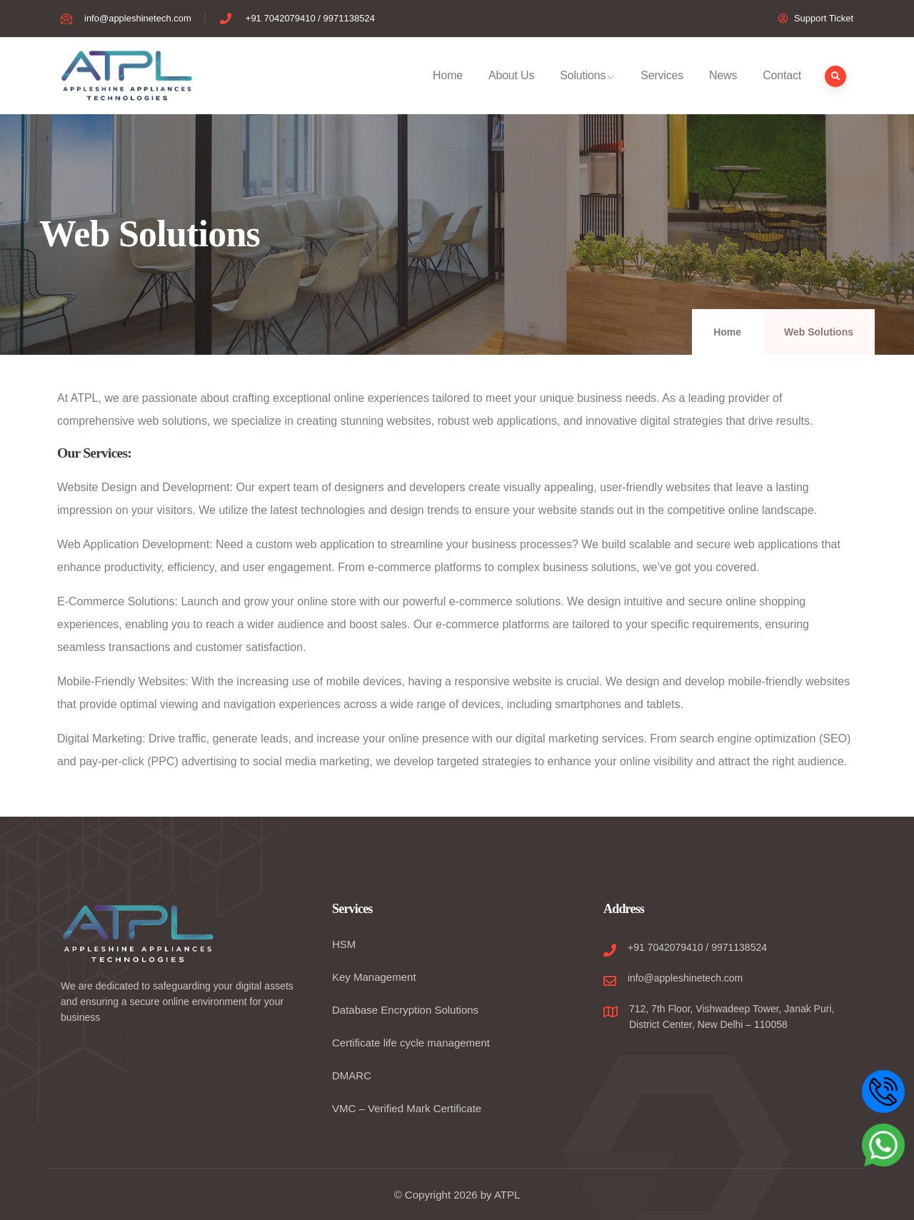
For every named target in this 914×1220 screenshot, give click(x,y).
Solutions (587, 91)
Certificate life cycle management (411, 1043)
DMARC (351, 1075)
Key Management (374, 977)
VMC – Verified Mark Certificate (406, 1108)
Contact (782, 91)
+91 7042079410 (665, 947)
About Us (511, 91)
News (723, 91)
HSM (344, 944)
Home (448, 91)
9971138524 (739, 947)
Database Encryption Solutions (405, 1010)
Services (662, 91)
